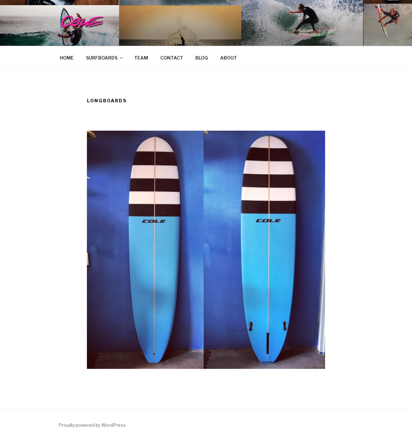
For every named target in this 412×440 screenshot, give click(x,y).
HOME (67, 58)
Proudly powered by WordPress (92, 425)
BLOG (201, 58)
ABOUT (228, 58)
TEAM (141, 58)
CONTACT (171, 58)
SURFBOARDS (105, 58)
